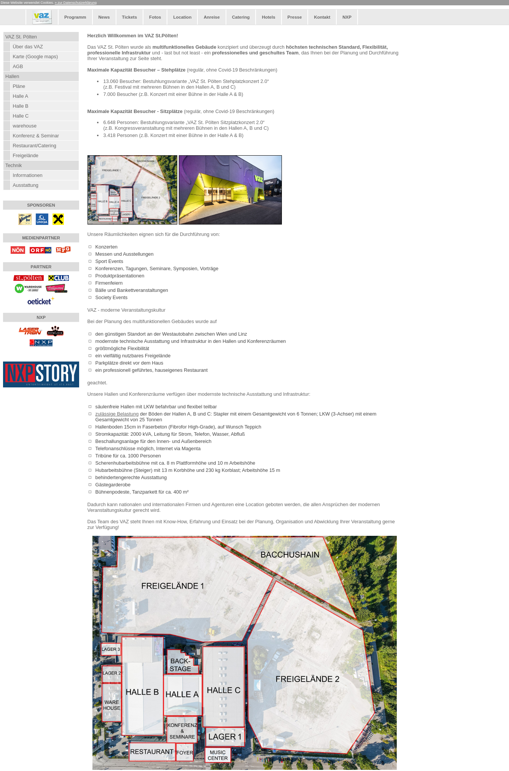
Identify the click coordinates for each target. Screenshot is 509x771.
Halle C (21, 116)
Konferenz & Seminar (36, 136)
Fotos (155, 17)
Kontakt (322, 17)
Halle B (20, 106)
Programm (75, 17)
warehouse (25, 126)
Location (182, 17)
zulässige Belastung (117, 414)
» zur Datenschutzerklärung (76, 3)
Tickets (129, 17)
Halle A (20, 96)
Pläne (19, 86)
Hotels (268, 17)
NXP (347, 17)
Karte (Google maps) (35, 56)
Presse (295, 17)
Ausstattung (25, 185)
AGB (18, 66)
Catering (241, 17)
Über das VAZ (28, 46)
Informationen (27, 175)
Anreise (212, 17)
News (104, 17)
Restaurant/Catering (34, 145)
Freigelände (25, 155)
